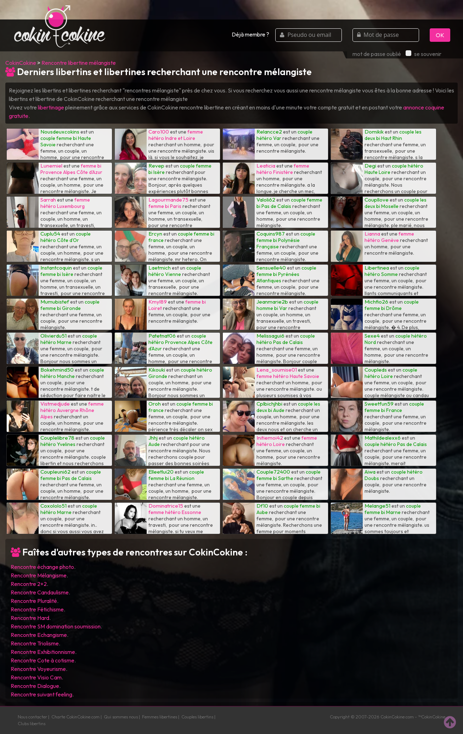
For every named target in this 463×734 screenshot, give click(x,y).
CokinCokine (20, 62)
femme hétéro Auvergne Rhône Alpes (72, 410)
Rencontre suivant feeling (41, 694)
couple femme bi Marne (393, 509)
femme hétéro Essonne (174, 512)
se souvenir (423, 53)
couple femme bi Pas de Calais (289, 203)
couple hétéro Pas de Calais (285, 339)
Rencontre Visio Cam (36, 677)
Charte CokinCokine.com (75, 716)
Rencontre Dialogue (35, 685)
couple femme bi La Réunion (176, 475)
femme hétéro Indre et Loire (175, 135)
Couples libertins (197, 716)
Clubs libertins (31, 723)
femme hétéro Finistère (282, 169)
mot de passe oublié (376, 53)
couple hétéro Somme (392, 271)
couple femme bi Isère (71, 271)
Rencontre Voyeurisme (38, 668)
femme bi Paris (164, 206)
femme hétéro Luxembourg (65, 203)
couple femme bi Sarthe (288, 475)
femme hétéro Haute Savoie (287, 376)
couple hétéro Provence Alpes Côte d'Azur (180, 342)
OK (440, 35)
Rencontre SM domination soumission (56, 626)
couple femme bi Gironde (70, 305)
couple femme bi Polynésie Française (285, 240)
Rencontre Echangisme (39, 634)
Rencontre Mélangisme (39, 575)
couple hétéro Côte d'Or (65, 237)
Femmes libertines (159, 716)
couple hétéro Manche (72, 373)
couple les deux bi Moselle (396, 203)
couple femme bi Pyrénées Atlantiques (286, 274)
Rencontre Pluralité (34, 600)
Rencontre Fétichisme (37, 609)
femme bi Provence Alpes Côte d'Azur (71, 169)
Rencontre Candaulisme (40, 592)
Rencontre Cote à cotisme (42, 660)
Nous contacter (32, 716)
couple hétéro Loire (391, 373)
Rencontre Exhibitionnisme (43, 651)
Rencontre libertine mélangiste (78, 62)
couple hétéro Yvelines (72, 441)
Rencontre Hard (30, 617)
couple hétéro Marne (68, 339)
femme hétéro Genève (389, 237)
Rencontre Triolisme (35, 643)
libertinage (51, 107)
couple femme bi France (394, 407)
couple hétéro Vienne (174, 271)
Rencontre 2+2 (29, 583)
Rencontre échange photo (42, 566)
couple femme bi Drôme (392, 305)
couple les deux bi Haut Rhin (393, 135)
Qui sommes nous (121, 716)
